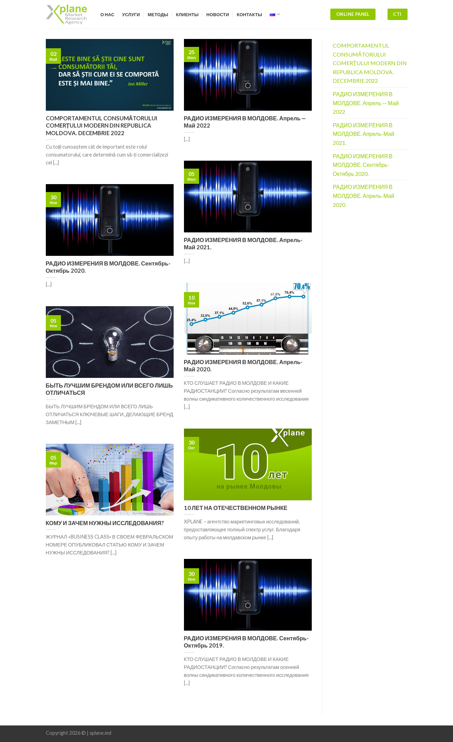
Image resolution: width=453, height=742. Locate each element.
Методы (158, 14)
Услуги (131, 14)
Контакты (249, 14)
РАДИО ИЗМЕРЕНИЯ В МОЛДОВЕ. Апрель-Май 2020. (363, 195)
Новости (217, 14)
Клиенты (187, 14)
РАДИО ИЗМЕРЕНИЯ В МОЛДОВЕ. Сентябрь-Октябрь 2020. (362, 165)
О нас (108, 14)
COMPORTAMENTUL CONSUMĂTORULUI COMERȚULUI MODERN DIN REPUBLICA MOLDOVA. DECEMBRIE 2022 (370, 63)
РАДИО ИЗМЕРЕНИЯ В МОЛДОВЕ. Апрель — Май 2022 (366, 103)
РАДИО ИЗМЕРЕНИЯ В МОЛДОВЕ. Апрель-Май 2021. (363, 134)
